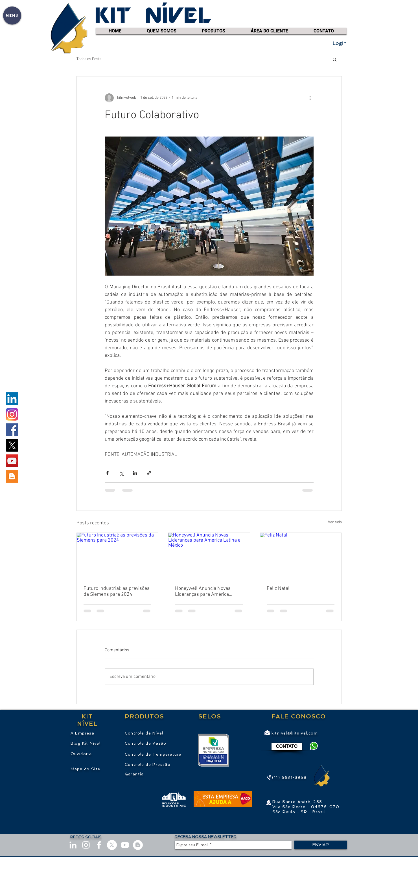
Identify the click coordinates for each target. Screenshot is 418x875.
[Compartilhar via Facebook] (107, 473)
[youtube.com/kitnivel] (12, 460)
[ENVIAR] (320, 845)
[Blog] (138, 845)
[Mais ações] (310, 97)
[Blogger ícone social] (12, 476)
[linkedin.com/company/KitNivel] (12, 398)
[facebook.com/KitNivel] (12, 429)
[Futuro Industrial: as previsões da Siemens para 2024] (117, 556)
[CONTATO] (287, 746)
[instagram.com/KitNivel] (12, 414)
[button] (12, 15)
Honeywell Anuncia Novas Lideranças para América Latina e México (203, 591)
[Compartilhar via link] (149, 473)
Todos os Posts (88, 59)
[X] (12, 445)
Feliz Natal (278, 589)
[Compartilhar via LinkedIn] (135, 473)
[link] (342, 22)
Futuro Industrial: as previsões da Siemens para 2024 (117, 591)
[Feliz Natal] (301, 556)
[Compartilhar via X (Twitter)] (121, 473)
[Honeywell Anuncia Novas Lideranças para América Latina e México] (209, 556)
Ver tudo (335, 522)
